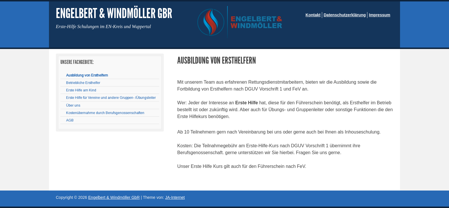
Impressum (379, 15)
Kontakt (313, 15)
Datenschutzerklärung (345, 15)
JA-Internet (175, 197)
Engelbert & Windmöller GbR (114, 13)
